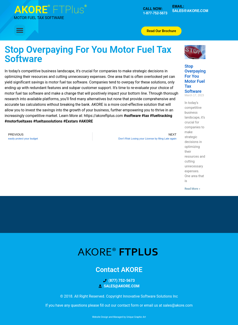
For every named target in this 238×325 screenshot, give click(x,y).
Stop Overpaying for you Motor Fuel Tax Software (195, 79)
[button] (19, 30)
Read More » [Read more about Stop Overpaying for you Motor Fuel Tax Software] (192, 188)
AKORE (50, 9)
